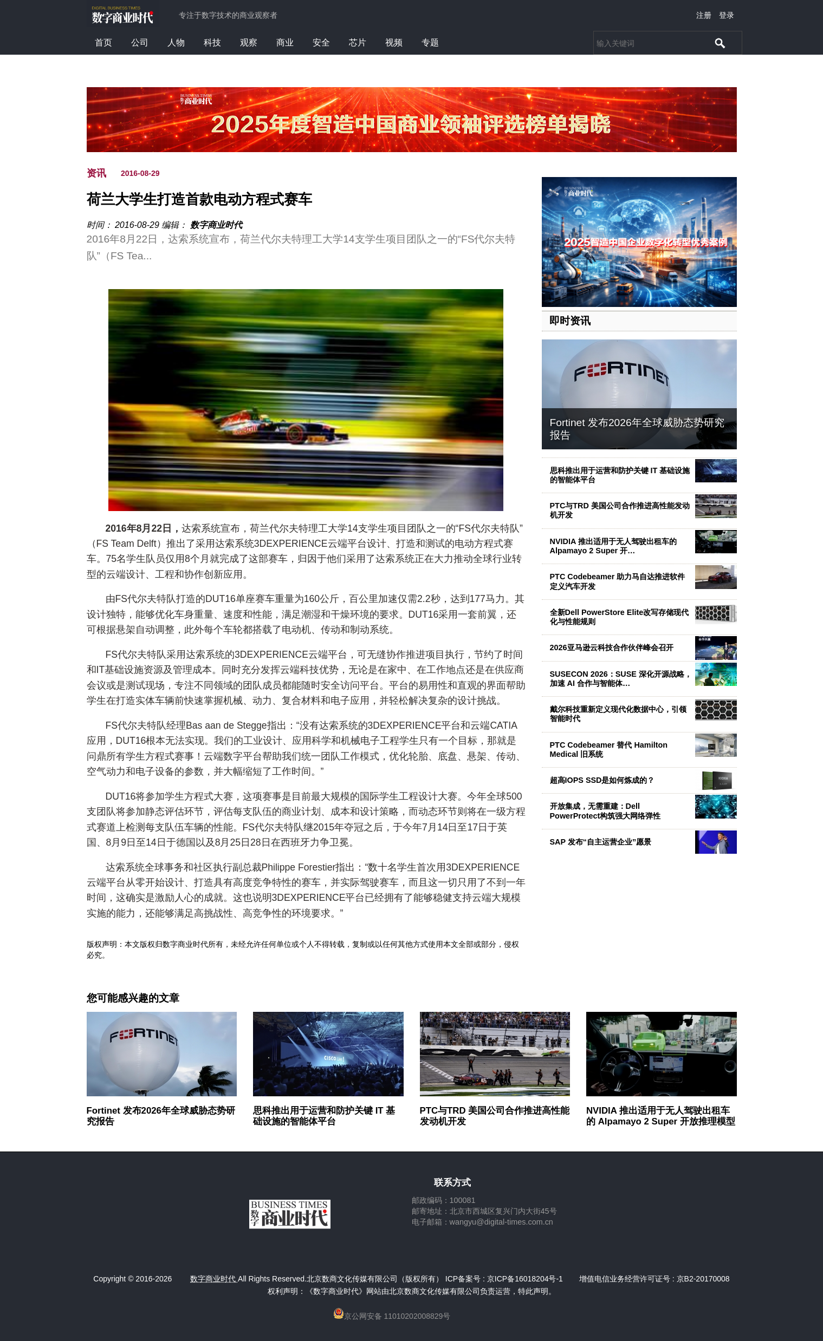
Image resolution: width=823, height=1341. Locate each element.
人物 (176, 42)
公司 (139, 42)
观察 (248, 42)
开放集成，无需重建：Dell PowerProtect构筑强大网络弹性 (605, 811)
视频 (394, 42)
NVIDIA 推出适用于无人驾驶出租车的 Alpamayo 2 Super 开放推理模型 (660, 1116)
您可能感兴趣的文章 (133, 998)
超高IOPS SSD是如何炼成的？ (602, 780)
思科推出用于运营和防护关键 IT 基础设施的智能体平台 (620, 475)
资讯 (96, 173)
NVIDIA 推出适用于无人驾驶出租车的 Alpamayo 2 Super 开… (613, 546)
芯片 (357, 42)
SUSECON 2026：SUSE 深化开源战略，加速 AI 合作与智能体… (621, 679)
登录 (726, 15)
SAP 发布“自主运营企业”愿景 (601, 842)
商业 (285, 42)
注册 (703, 15)
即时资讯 (570, 320)
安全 (321, 42)
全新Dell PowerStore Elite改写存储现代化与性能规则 (619, 617)
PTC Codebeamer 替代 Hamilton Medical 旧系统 (609, 749)
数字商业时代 (216, 225)
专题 (430, 42)
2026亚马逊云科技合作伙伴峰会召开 (611, 647)
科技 (212, 42)
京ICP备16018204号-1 (525, 1278)
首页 (103, 42)
